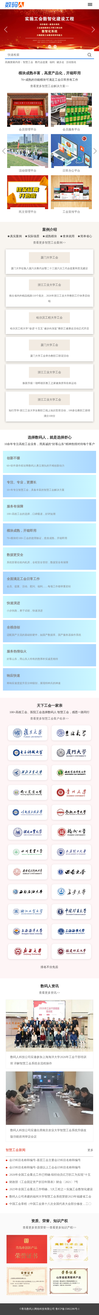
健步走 (60, 62)
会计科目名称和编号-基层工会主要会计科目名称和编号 (45, 1160)
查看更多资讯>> (49, 992)
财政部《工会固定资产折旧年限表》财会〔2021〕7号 (43, 1181)
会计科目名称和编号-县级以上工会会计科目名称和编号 (45, 1167)
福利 (52, 62)
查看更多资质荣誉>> (36, 1227)
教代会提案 (41, 62)
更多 (90, 1150)
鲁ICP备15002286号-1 (67, 1309)
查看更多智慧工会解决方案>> (49, 86)
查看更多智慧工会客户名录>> (49, 718)
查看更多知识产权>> (63, 1227)
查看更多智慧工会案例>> (49, 242)
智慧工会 (28, 62)
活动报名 (71, 62)
